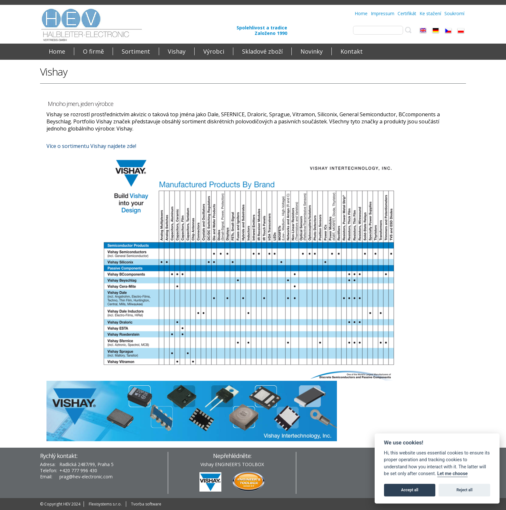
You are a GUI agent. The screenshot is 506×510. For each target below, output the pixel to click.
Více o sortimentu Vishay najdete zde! (91, 146)
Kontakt (351, 51)
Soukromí (454, 13)
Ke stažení (430, 13)
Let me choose (452, 473)
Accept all (409, 490)
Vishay (177, 51)
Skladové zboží (262, 51)
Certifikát (407, 13)
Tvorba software (146, 504)
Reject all (465, 490)
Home (361, 13)
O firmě (93, 51)
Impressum (382, 13)
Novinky (311, 51)
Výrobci (213, 51)
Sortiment (136, 51)
